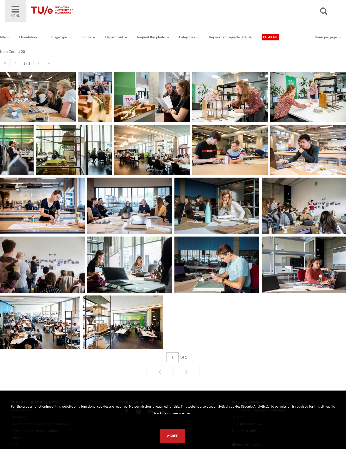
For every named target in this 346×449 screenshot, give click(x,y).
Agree (172, 436)
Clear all (270, 36)
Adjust (246, 37)
